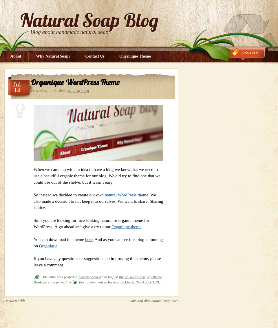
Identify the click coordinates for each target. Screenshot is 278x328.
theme (123, 277)
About (15, 56)
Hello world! (14, 300)
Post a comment (91, 282)
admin (41, 91)
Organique (48, 246)
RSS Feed (250, 53)
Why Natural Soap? (53, 56)
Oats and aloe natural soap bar (154, 300)
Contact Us (95, 56)
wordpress (137, 277)
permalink (63, 282)
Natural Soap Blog (89, 20)
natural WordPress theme (126, 195)
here (89, 239)
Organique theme (126, 226)
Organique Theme (135, 56)
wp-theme (154, 277)
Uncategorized (89, 277)
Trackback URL (148, 282)
